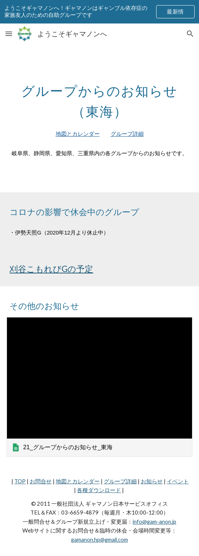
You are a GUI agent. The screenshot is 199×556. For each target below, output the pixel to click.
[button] (9, 33)
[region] (99, 11)
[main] (99, 98)
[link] (99, 387)
